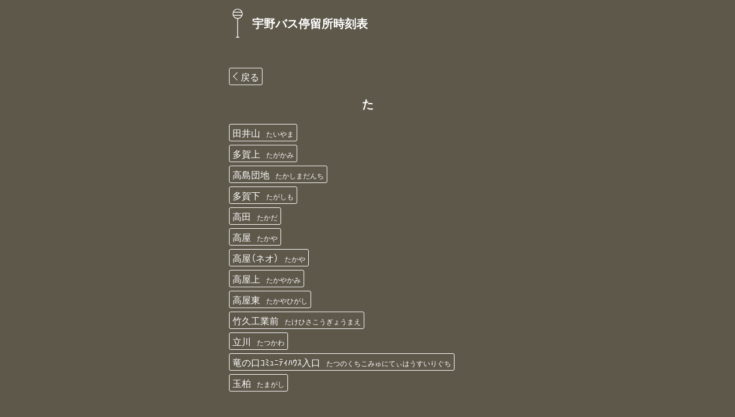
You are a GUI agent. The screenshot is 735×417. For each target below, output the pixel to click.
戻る (250, 76)
